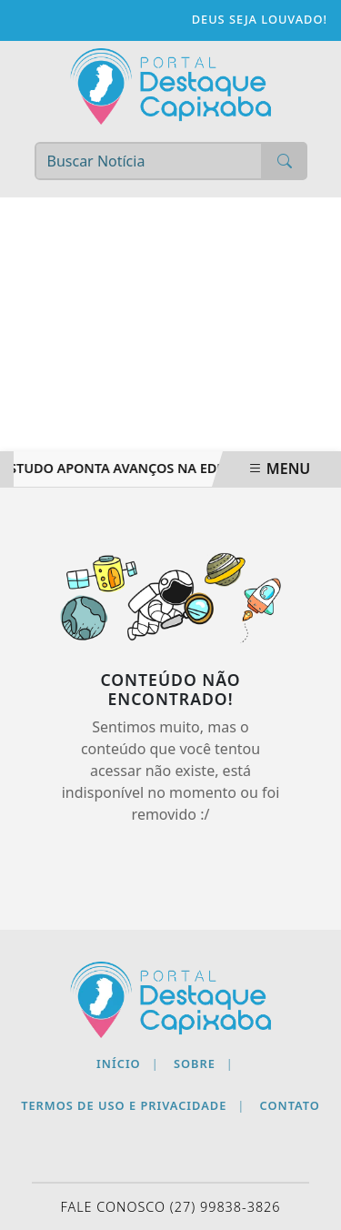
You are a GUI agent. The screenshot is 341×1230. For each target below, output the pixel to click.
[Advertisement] (170, 324)
